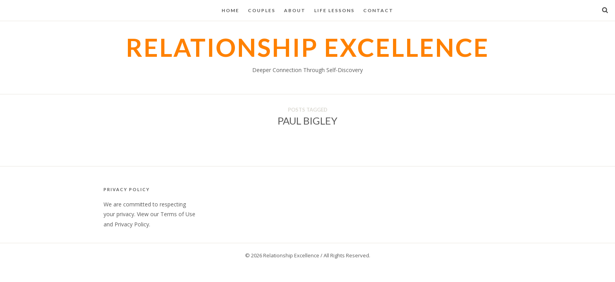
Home (230, 10)
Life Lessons (334, 10)
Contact (378, 10)
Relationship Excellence (307, 47)
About (295, 10)
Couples (261, 10)
